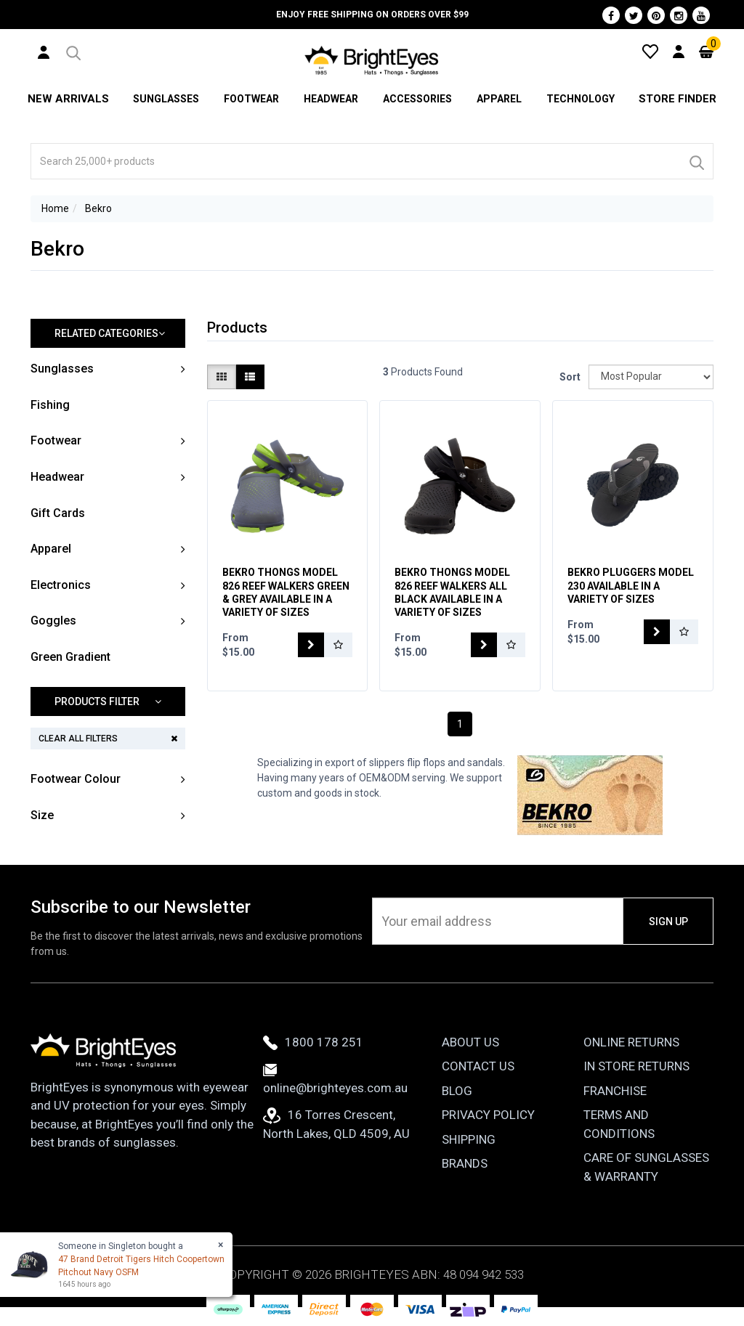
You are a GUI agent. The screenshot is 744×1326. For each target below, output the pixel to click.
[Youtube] (701, 15)
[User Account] (43, 51)
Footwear (247, 99)
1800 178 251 (313, 1042)
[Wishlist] (650, 51)
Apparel (499, 99)
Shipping (469, 1139)
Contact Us (478, 1066)
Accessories (415, 99)
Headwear (329, 99)
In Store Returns (636, 1066)
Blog (457, 1090)
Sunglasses (161, 99)
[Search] (696, 161)
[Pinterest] (656, 15)
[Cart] (706, 51)
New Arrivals (66, 99)
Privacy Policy (488, 1114)
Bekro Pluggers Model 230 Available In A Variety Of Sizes (630, 585)
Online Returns (631, 1042)
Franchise (615, 1090)
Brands (465, 1163)
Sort (568, 377)
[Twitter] (633, 15)
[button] (72, 51)
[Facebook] (611, 15)
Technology (582, 99)
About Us (470, 1042)
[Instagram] (678, 15)
